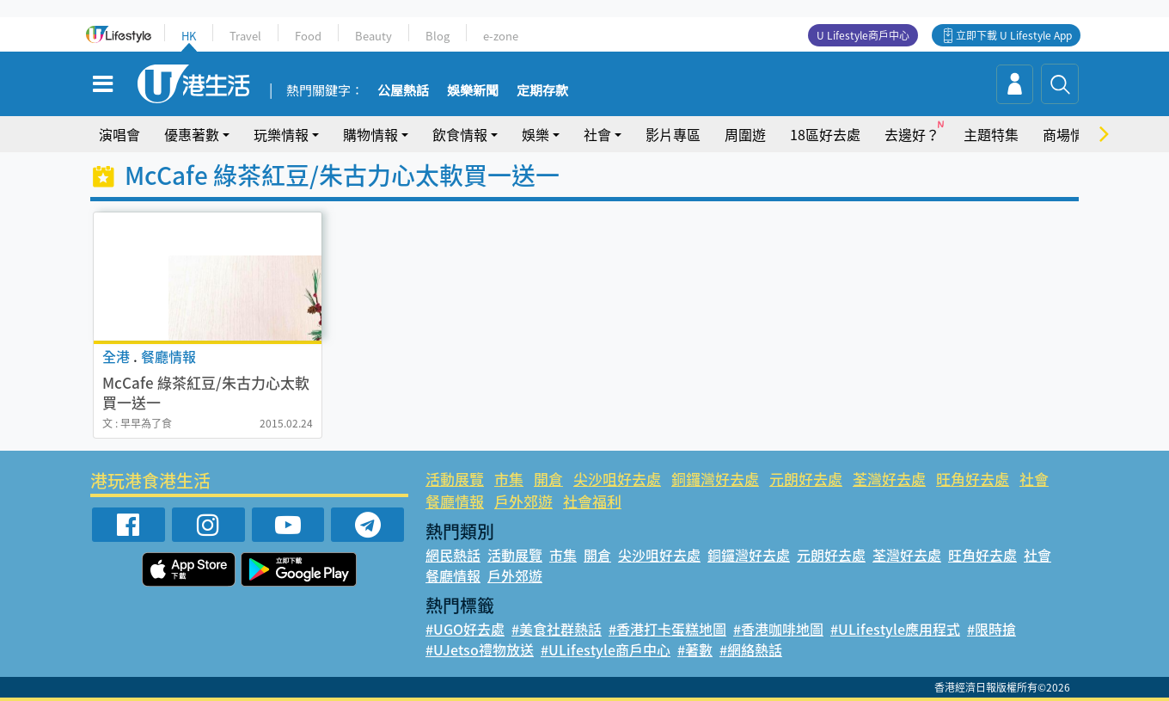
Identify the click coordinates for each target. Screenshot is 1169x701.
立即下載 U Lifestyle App (1014, 35)
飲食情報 (459, 134)
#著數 (695, 649)
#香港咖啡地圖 (778, 628)
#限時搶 (991, 628)
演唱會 (119, 134)
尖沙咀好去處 (617, 478)
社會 (597, 134)
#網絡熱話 (750, 649)
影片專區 (673, 134)
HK (188, 36)
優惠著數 (191, 134)
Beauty (373, 36)
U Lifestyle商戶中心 (863, 35)
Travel (245, 36)
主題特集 (991, 134)
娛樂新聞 (473, 91)
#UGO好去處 (465, 628)
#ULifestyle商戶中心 (605, 649)
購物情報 (370, 134)
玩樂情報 (281, 134)
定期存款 (542, 91)
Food (308, 36)
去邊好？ (911, 134)
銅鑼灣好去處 (715, 478)
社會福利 (592, 501)
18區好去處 (825, 134)
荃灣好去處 (889, 478)
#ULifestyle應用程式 (895, 628)
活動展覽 (454, 478)
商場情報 (1070, 134)
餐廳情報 (454, 501)
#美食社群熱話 (556, 628)
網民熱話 (452, 554)
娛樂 (535, 134)
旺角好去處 (972, 478)
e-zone (500, 36)
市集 (508, 478)
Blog (437, 36)
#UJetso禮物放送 (479, 649)
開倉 (548, 478)
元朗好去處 (805, 478)
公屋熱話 (403, 91)
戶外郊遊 (523, 501)
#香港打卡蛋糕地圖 (667, 628)
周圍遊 (745, 134)
